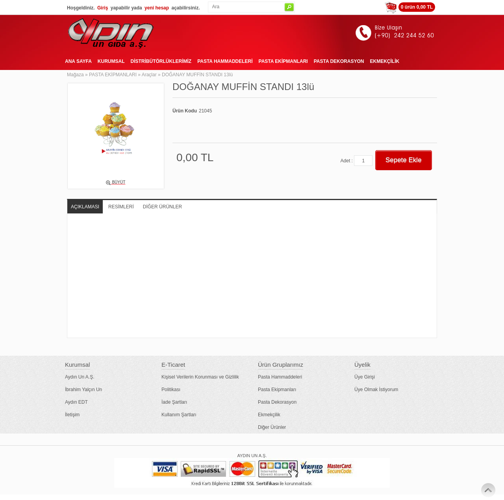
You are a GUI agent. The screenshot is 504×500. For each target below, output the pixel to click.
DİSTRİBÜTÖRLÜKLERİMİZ (160, 61)
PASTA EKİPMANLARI (283, 61)
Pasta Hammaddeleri (280, 377)
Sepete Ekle (403, 160)
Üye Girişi (364, 377)
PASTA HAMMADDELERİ (224, 61)
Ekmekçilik (269, 414)
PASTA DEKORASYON (339, 61)
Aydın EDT (76, 402)
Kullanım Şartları (178, 414)
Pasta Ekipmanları (277, 389)
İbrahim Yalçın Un (83, 389)
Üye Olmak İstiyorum (376, 389)
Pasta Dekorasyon (277, 402)
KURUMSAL (111, 61)
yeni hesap (157, 8)
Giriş (102, 8)
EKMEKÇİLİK (384, 61)
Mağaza (75, 74)
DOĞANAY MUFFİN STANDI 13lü (197, 74)
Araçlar (149, 74)
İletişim (72, 414)
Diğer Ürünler (272, 427)
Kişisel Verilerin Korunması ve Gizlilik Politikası (200, 383)
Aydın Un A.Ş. (79, 377)
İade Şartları (174, 402)
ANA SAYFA (78, 61)
